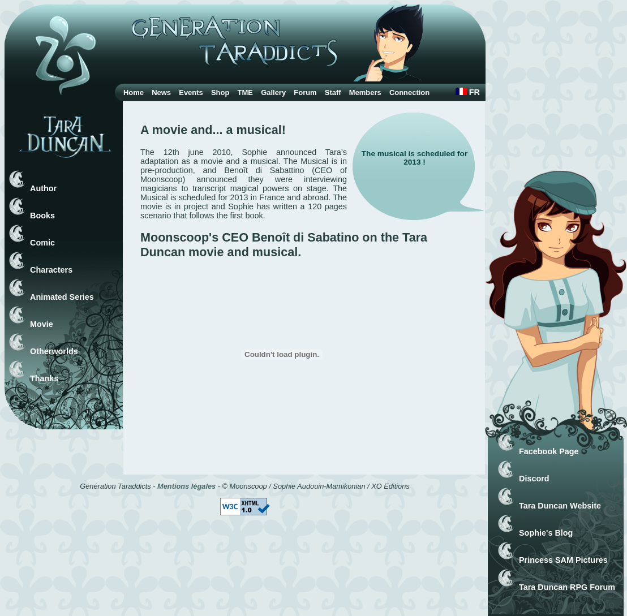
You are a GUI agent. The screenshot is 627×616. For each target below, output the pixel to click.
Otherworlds (54, 351)
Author (43, 188)
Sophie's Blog (546, 532)
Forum (305, 92)
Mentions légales (186, 486)
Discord (534, 478)
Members (365, 92)
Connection (409, 92)
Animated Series (62, 296)
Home (133, 92)
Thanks (44, 378)
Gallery (273, 92)
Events (191, 92)
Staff (333, 92)
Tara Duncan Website (560, 505)
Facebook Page (549, 451)
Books (42, 215)
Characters (51, 269)
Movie (41, 324)
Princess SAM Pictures (563, 560)
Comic (42, 242)
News (161, 92)
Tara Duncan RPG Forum (567, 587)
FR (468, 92)
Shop (220, 92)
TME (245, 92)
